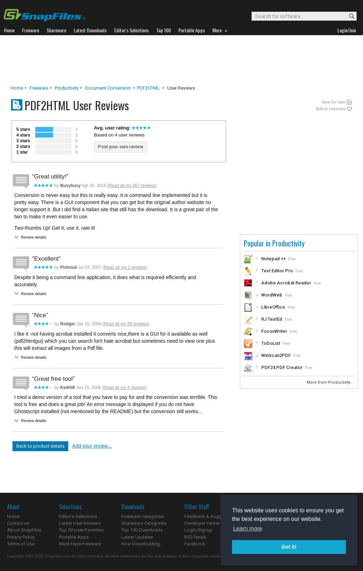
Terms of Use (21, 543)
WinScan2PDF (276, 355)
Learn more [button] (247, 528)
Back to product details (40, 446)
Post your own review (120, 146)
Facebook (194, 543)
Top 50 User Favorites (81, 530)
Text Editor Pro (277, 270)
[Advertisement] (181, 60)
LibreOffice (273, 307)
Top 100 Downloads (142, 530)
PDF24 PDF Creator (281, 367)
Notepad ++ (273, 258)
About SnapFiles (24, 530)
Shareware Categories (144, 523)
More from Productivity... (330, 382)
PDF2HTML (148, 88)
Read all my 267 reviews (132, 185)
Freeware (39, 88)
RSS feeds (195, 537)
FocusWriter (274, 331)
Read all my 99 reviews (126, 323)
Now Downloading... (142, 543)
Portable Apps (74, 537)
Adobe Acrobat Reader (286, 283)
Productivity (67, 88)
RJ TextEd (271, 319)
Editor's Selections (78, 516)
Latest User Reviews (80, 523)
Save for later (333, 102)
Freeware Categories (142, 516)
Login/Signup (198, 530)
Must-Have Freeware (80, 543)
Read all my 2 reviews (125, 267)
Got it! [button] (289, 547)
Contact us (18, 523)
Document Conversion (108, 88)
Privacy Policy (21, 537)
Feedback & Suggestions (210, 516)
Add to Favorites (331, 109)
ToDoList (270, 343)
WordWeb (271, 295)
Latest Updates (137, 537)
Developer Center (202, 523)
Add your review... (92, 446)
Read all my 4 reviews (124, 387)
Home (17, 88)
